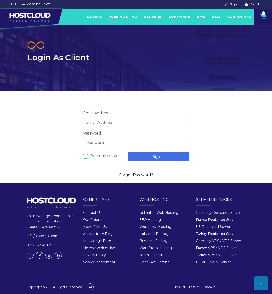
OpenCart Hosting (155, 262)
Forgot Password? (136, 175)
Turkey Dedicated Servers (217, 234)
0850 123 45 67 (38, 4)
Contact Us (92, 213)
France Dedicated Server (216, 220)
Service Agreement (99, 262)
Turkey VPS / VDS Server (216, 255)
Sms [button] (201, 17)
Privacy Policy (94, 255)
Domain (95, 17)
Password (92, 133)
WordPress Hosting (156, 248)
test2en (195, 287)
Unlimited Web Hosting (159, 213)
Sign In (233, 4)
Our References (96, 220)
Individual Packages (156, 234)
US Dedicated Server (213, 227)
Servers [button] (152, 17)
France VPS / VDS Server (216, 248)
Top (261, 283)
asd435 (210, 287)
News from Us (95, 227)
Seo (216, 17)
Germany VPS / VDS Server (218, 241)
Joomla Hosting (153, 255)
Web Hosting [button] (123, 17)
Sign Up (254, 4)
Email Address (96, 113)
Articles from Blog (98, 234)
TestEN (180, 287)
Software (179, 17)
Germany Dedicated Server (218, 213)
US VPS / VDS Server (213, 262)
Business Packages (155, 241)
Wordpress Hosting (155, 227)
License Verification (99, 248)
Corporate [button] (239, 17)
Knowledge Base (97, 241)
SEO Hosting (150, 220)
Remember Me (104, 156)
